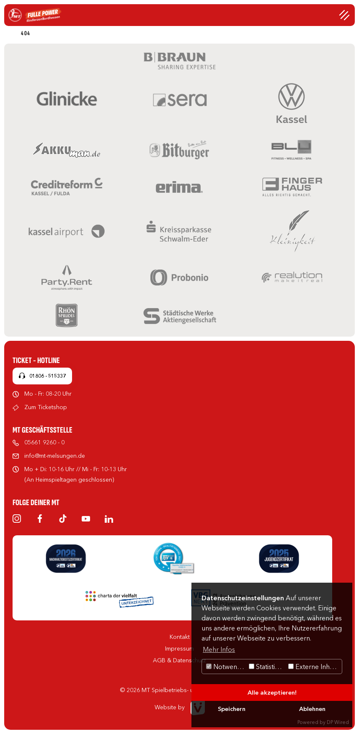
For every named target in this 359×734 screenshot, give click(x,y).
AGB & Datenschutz (179, 660)
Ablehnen (312, 709)
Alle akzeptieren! (272, 692)
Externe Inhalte (314, 666)
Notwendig (226, 666)
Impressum (179, 648)
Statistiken (267, 666)
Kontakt (180, 637)
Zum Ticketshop (45, 407)
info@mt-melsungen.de (54, 455)
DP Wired (338, 722)
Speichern (231, 709)
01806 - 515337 (47, 376)
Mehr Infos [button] (219, 649)
